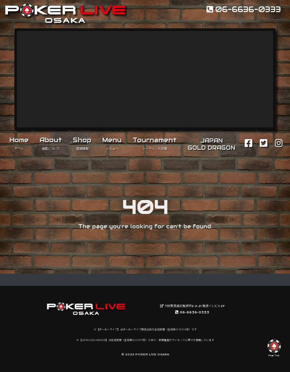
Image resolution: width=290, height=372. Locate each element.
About (51, 143)
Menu (112, 143)
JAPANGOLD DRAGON (211, 144)
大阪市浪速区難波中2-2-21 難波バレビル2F (192, 306)
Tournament (155, 143)
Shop (82, 143)
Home (19, 143)
